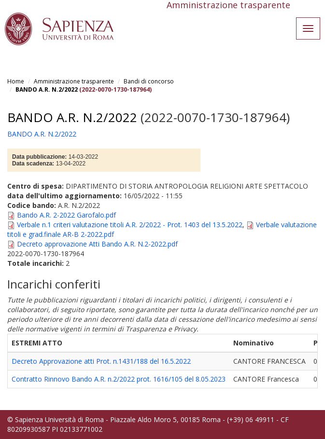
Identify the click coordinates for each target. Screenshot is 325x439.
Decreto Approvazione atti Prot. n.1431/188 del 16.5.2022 (101, 361)
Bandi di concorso (149, 81)
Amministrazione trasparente (74, 81)
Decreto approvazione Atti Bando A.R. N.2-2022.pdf (97, 243)
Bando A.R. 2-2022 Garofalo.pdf (66, 215)
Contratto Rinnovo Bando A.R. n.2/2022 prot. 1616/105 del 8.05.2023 (119, 379)
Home (15, 81)
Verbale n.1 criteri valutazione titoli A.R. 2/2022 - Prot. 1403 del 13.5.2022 (129, 224)
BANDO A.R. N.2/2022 (46, 89)
